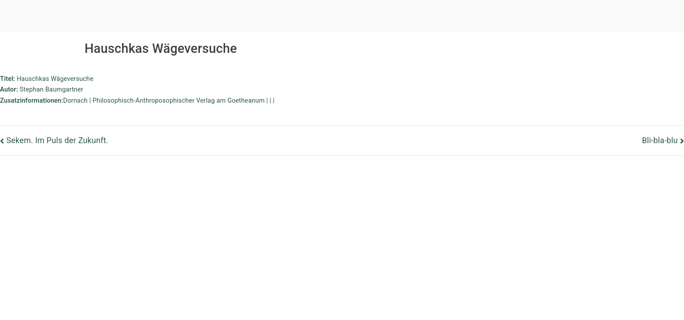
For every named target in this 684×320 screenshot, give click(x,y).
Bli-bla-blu (660, 140)
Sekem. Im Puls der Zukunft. (57, 140)
